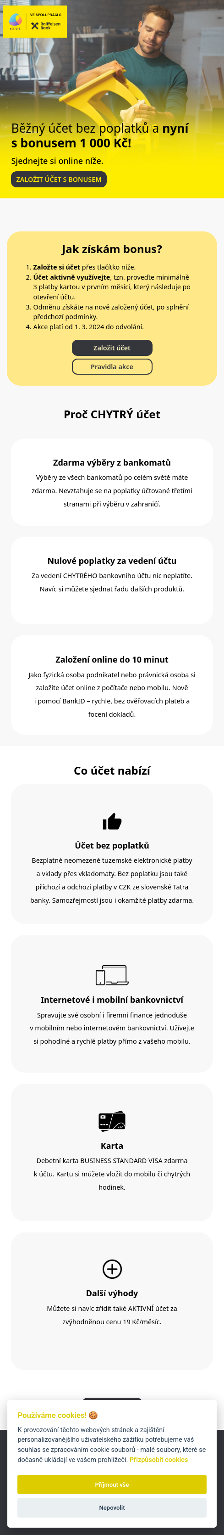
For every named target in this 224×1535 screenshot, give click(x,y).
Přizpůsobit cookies (159, 1460)
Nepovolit (112, 1507)
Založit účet (112, 347)
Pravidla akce (112, 366)
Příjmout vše (112, 1484)
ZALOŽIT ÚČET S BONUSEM (58, 179)
